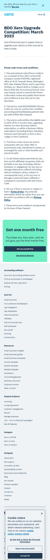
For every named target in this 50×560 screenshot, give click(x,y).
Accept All (25, 556)
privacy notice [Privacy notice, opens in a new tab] (22, 534)
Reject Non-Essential (24, 549)
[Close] (42, 513)
